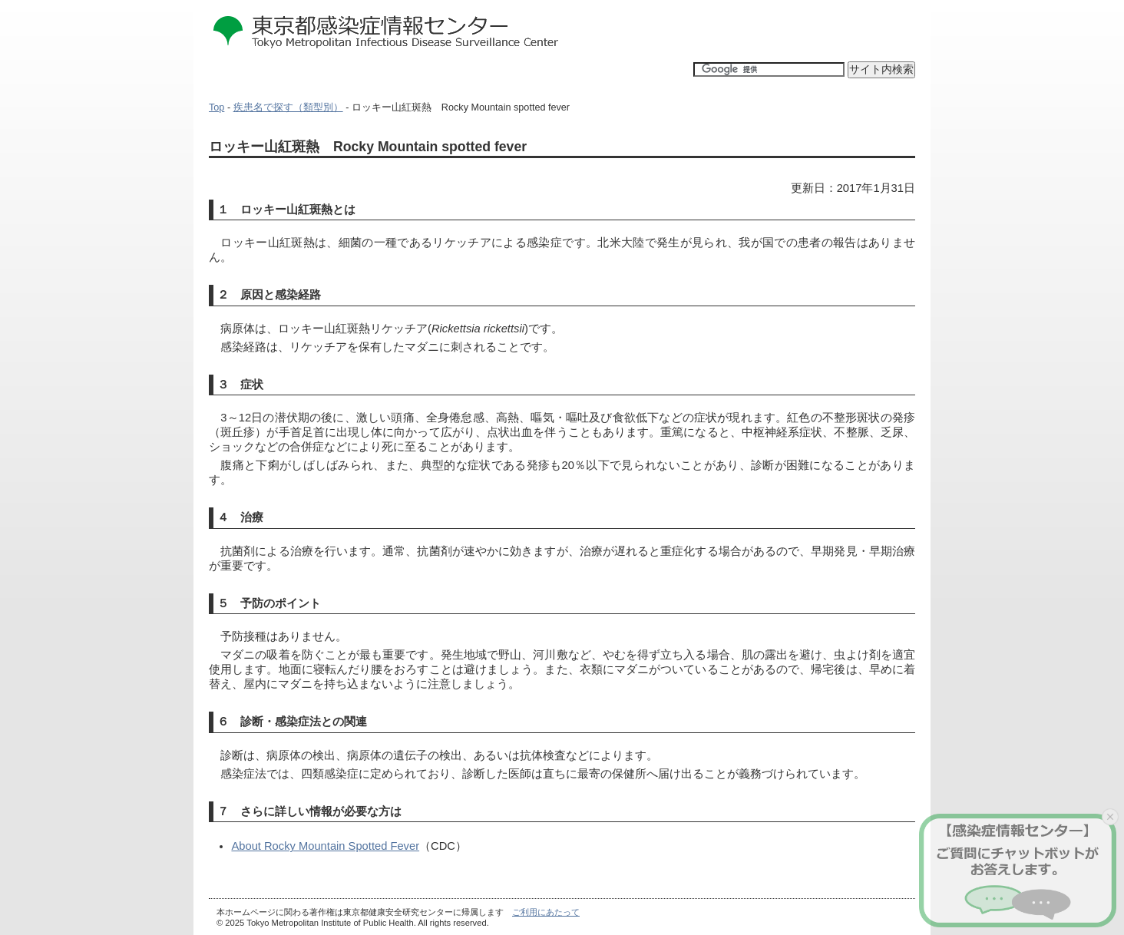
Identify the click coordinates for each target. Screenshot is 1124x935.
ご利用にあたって (546, 912)
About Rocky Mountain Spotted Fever (325, 846)
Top (216, 107)
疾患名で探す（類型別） (288, 107)
